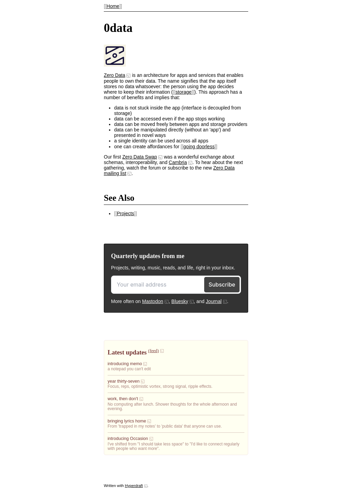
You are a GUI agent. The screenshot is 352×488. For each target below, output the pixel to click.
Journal (214, 301)
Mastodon (152, 301)
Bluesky (180, 301)
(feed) (153, 350)
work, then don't (123, 398)
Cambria (178, 162)
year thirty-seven (124, 381)
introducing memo (125, 363)
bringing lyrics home (127, 421)
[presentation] (115, 65)
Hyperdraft (134, 486)
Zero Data (114, 75)
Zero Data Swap (139, 157)
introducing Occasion (128, 438)
